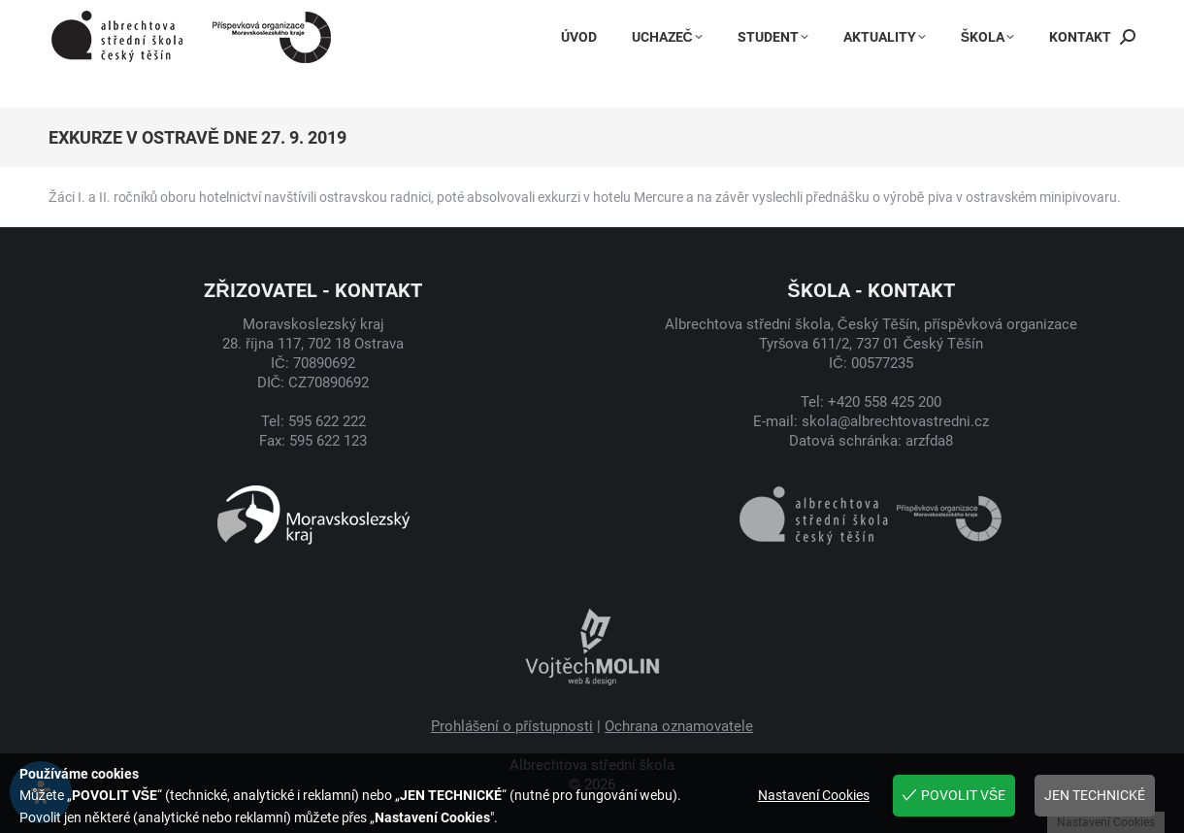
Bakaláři (901, 18)
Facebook (705, 18)
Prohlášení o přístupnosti (512, 726)
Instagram (805, 18)
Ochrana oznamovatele (679, 726)
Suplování (1096, 18)
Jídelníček (996, 18)
